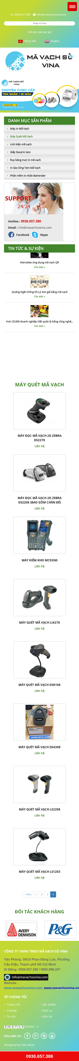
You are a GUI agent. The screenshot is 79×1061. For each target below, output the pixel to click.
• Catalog (10, 1010)
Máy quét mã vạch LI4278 (39, 622)
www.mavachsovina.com (23, 988)
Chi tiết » (39, 268)
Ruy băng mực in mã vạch (22, 160)
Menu (72, 6)
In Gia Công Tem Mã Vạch (22, 168)
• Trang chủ (12, 1004)
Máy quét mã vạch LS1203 (39, 872)
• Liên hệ (46, 1016)
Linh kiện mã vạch (18, 144)
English (52, 41)
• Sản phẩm (48, 1004)
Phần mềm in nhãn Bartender (24, 175)
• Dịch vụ (46, 1010)
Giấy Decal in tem (17, 152)
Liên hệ (39, 446)
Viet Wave (28, 1045)
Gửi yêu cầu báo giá (39, 32)
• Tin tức (10, 1016)
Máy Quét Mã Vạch (18, 136)
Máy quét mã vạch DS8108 (39, 685)
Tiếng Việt (27, 41)
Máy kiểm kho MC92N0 (39, 560)
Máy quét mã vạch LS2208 (39, 809)
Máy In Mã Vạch (16, 128)
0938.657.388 (39, 1056)
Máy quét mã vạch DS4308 (39, 747)
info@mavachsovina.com (51, 14)
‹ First (28, 894)
